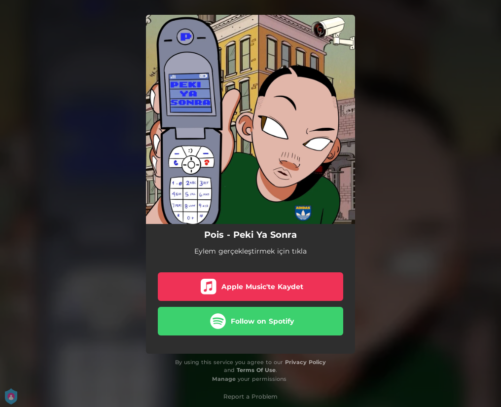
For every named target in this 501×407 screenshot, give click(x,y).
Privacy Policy (305, 362)
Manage (224, 378)
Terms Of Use (256, 370)
